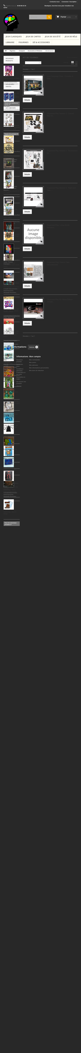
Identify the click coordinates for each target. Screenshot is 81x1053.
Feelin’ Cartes (8, 759)
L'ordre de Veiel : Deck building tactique (11, 732)
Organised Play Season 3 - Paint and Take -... (61, 189)
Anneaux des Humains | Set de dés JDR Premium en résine (11, 357)
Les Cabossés (11, 962)
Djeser (6, 242)
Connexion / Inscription (69, 1)
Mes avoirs (32, 1016)
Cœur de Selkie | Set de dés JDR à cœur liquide (11, 427)
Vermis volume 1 (9, 170)
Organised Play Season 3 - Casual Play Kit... (60, 115)
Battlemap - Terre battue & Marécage (10, 490)
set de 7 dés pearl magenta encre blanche (12, 126)
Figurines (23, 42)
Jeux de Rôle (71, 36)
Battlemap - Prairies (10, 449)
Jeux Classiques (14, 36)
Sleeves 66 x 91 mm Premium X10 (11, 863)
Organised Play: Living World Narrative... (58, 226)
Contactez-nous (55, 1)
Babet (6, 784)
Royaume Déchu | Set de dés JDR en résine (11, 310)
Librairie (10, 42)
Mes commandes (34, 1013)
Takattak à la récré (10, 577)
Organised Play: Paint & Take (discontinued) (58, 263)
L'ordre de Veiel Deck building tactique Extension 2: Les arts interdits (11, 934)
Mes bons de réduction (36, 1024)
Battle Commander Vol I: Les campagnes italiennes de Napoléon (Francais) (11, 96)
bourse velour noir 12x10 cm (10, 885)
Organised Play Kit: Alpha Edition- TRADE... (60, 301)
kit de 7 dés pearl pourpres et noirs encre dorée (11, 264)
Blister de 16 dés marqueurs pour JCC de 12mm (11, 840)
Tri (23, 62)
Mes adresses (33, 1019)
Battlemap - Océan (10, 469)
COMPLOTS (8, 603)
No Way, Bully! (9, 704)
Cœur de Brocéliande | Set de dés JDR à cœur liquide (12, 403)
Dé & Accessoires (41, 42)
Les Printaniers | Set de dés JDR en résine (12, 380)
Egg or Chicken (9, 147)
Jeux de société (52, 36)
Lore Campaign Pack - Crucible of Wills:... (60, 77)
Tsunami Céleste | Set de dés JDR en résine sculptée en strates (11, 333)
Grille (72, 63)
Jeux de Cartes (33, 36)
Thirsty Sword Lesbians (12, 78)
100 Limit (7, 630)
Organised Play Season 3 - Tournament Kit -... (62, 152)
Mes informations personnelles (39, 1021)
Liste (76, 63)
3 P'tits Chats (8, 811)
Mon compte (35, 1010)
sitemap (18, 1040)
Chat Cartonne (9, 906)
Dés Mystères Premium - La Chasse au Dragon (12, 288)
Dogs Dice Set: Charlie (11, 979)
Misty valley (8, 218)
